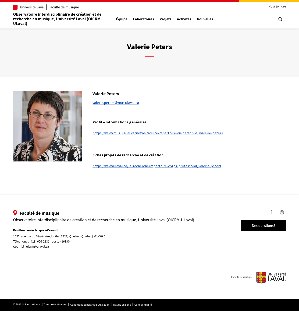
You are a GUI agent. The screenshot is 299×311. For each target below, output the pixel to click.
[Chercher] (280, 19)
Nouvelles (205, 19)
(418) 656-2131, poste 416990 (50, 241)
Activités (184, 19)
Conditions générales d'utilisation (90, 305)
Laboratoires (143, 19)
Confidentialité (143, 305)
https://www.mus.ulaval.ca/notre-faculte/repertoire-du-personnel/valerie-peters (158, 133)
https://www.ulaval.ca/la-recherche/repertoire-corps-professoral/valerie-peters (157, 166)
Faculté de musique (64, 7)
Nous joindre (277, 7)
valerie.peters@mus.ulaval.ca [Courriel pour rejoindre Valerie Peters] (116, 102)
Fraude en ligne (122, 305)
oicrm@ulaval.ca (37, 246)
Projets (165, 19)
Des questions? (263, 225)
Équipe (122, 19)
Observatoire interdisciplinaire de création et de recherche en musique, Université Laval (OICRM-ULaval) (57, 19)
